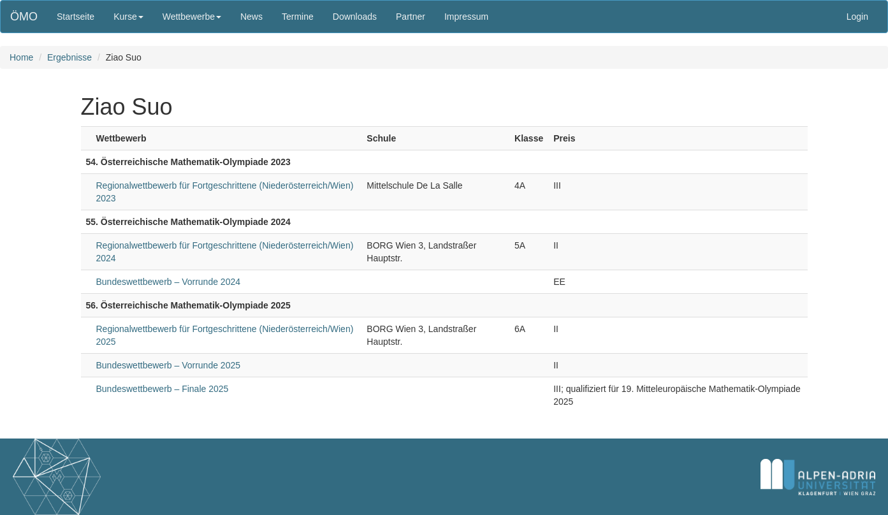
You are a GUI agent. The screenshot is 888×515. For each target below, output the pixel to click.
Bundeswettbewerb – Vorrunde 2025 (168, 365)
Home (21, 57)
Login (857, 16)
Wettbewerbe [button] (192, 16)
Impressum (466, 16)
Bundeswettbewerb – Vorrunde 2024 (168, 282)
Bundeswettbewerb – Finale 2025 (162, 389)
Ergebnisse (69, 57)
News (251, 16)
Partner (410, 16)
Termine (298, 16)
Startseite (75, 16)
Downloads (355, 16)
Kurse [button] (128, 16)
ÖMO (24, 16)
